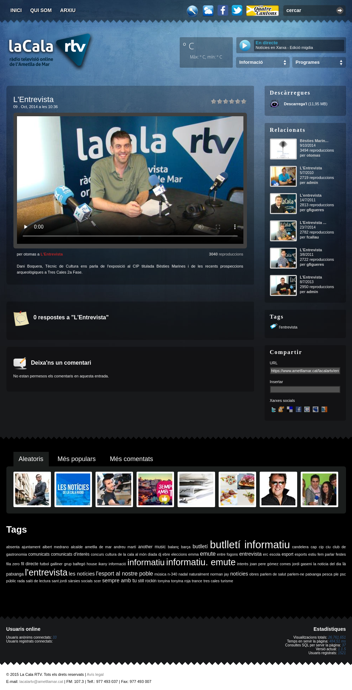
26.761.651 (337, 637)
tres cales (211, 581)
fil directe (30, 563)
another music (152, 546)
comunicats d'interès (70, 554)
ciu (328, 547)
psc (343, 574)
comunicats (39, 554)
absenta (13, 547)
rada (21, 581)
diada (152, 554)
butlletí (200, 546)
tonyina (164, 581)
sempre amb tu (119, 580)
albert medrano (55, 547)
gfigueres (315, 210)
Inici (16, 10)
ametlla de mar (98, 547)
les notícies (82, 574)
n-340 (172, 574)
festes (341, 554)
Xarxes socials (282, 400)
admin (312, 182)
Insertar (276, 382)
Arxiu (68, 10)
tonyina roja (181, 581)
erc (265, 554)
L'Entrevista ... (313, 222)
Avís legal (95, 674)
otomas (313, 155)
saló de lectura (38, 581)
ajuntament (31, 547)
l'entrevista (288, 327)
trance (197, 581)
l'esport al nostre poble (124, 574)
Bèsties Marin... (314, 141)
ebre (166, 554)
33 (55, 637)
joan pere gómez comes (270, 564)
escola (275, 554)
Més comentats (131, 458)
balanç (173, 547)
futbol (44, 564)
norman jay (219, 574)
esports (301, 554)
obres (254, 574)
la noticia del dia (327, 564)
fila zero (13, 564)
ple (336, 574)
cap (314, 547)
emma (193, 554)
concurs (97, 554)
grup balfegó (74, 564)
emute (207, 554)
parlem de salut (273, 574)
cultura (110, 554)
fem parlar (325, 554)
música (160, 574)
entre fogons (227, 554)
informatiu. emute (201, 562)
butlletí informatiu (250, 544)
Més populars (77, 458)
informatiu (146, 562)
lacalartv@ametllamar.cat (41, 681)
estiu (312, 554)
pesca (327, 574)
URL (274, 363)
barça (186, 547)
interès (242, 564)
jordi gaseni (302, 564)
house (92, 564)
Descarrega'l (295, 104)
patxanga (313, 574)
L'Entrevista (52, 254)
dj (159, 554)
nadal (183, 574)
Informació (251, 62)
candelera (300, 547)
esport (287, 554)
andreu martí (125, 547)
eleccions (179, 554)
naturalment (199, 574)
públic (11, 581)
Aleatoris (31, 458)
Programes (308, 62)
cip (321, 547)
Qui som (41, 10)
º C (188, 46)
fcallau (312, 237)
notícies (239, 574)
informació (117, 564)
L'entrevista (311, 195)
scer (97, 581)
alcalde (77, 547)
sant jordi (59, 581)
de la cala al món (132, 554)
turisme (227, 581)
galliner (57, 564)
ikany (102, 564)
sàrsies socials (80, 581)
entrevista (250, 554)
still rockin (147, 580)
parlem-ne (295, 574)
